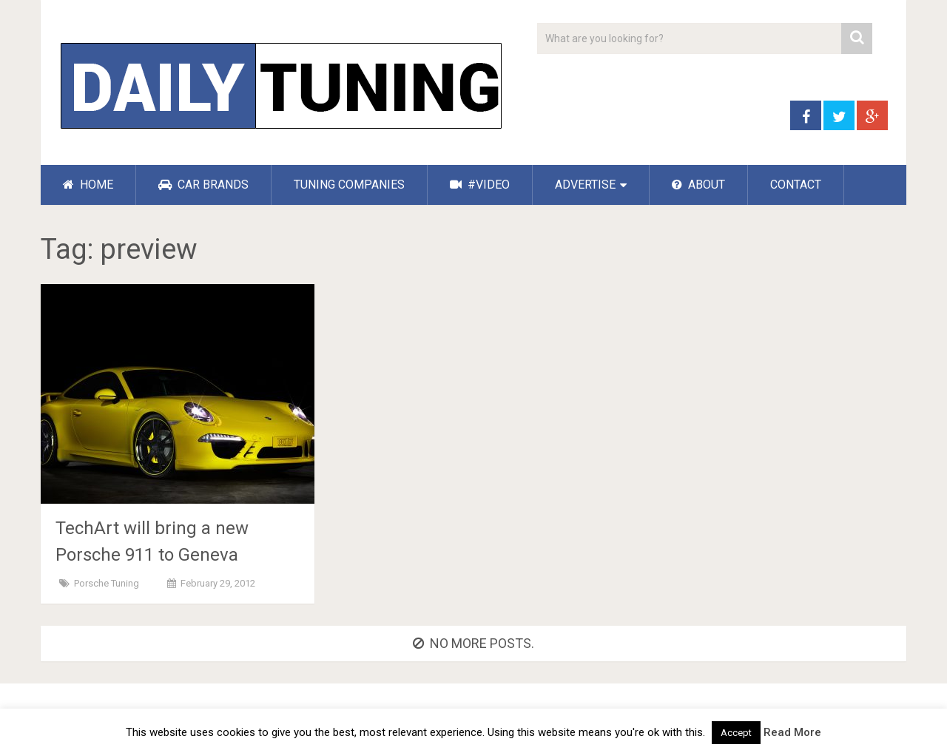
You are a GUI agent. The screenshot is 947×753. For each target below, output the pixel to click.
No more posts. (473, 643)
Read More (792, 732)
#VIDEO (480, 185)
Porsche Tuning (106, 583)
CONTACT (795, 185)
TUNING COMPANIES (349, 185)
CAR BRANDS (203, 185)
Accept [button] (736, 732)
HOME (88, 185)
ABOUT (698, 185)
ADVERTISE (585, 185)
